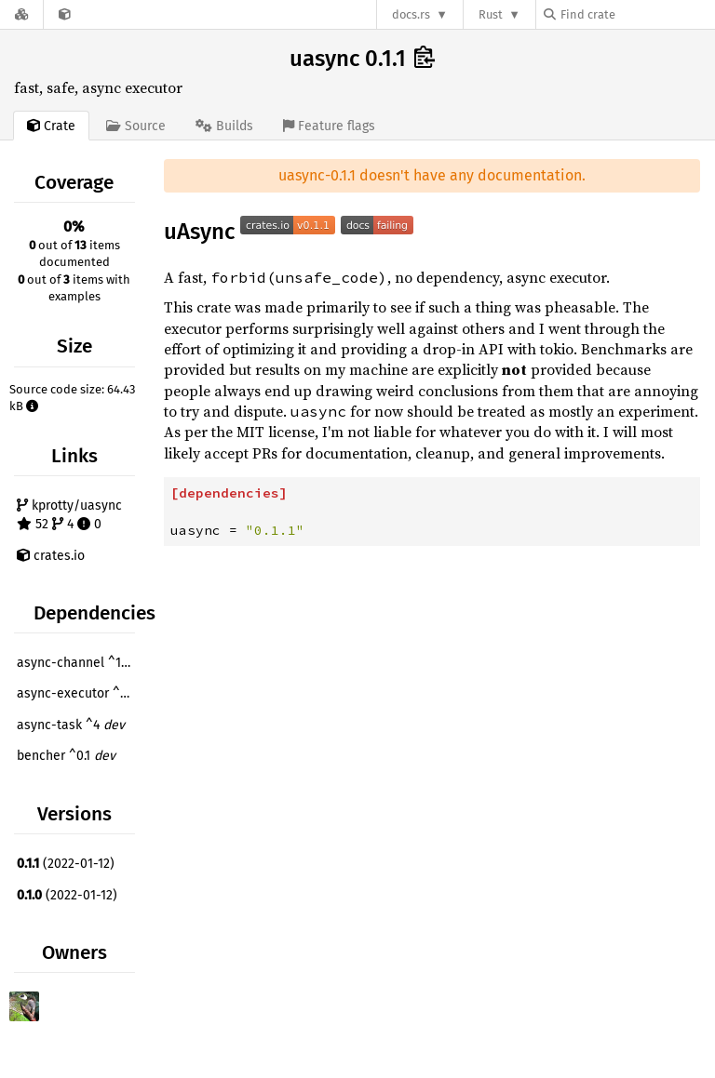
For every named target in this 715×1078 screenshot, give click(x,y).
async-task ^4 (71, 725)
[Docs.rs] (21, 14)
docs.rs (411, 14)
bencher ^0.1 (66, 756)
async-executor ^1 (78, 693)
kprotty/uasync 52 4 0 (69, 515)
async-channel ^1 (78, 663)
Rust (491, 14)
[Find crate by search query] (637, 14)
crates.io (51, 556)
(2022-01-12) (66, 864)
